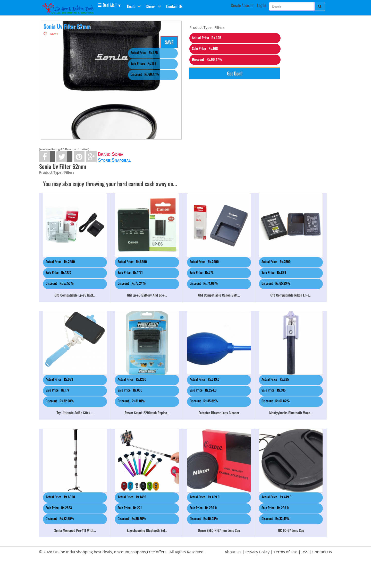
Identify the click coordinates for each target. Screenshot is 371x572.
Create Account (242, 5)
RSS (304, 551)
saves (51, 33)
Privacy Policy (257, 551)
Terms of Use (285, 551)
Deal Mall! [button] (107, 5)
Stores (150, 6)
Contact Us (174, 6)
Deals (131, 6)
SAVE (169, 42)
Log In (261, 5)
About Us (233, 551)
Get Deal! (234, 73)
